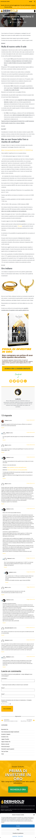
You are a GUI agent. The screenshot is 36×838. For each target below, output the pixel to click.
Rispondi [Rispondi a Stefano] (2, 427)
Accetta (18, 826)
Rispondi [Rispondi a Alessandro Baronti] (2, 635)
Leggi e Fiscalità (5, 739)
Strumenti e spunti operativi (7, 749)
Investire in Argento (5, 734)
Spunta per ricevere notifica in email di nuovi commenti (15, 684)
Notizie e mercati (5, 744)
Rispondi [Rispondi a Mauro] (2, 452)
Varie (2, 754)
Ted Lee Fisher (4, 751)
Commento (4, 678)
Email (3, 694)
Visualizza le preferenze (18, 833)
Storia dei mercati (5, 746)
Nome (3, 687)
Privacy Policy (20, 836)
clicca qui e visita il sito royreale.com (21, 7)
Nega (18, 829)
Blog (4, 14)
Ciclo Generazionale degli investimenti (10, 731)
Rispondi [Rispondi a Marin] (2, 594)
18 (18, 226)
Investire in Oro (4, 736)
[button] (34, 814)
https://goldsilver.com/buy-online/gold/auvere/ (17, 467)
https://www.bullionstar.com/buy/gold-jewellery (17, 469)
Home (2, 14)
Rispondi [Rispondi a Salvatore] (2, 651)
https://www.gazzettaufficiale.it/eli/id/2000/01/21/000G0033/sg (17, 150)
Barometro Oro (4, 729)
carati (20, 226)
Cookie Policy (14, 836)
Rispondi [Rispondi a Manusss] (5, 567)
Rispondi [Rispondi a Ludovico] (4, 478)
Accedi (30, 1)
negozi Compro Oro (5, 741)
